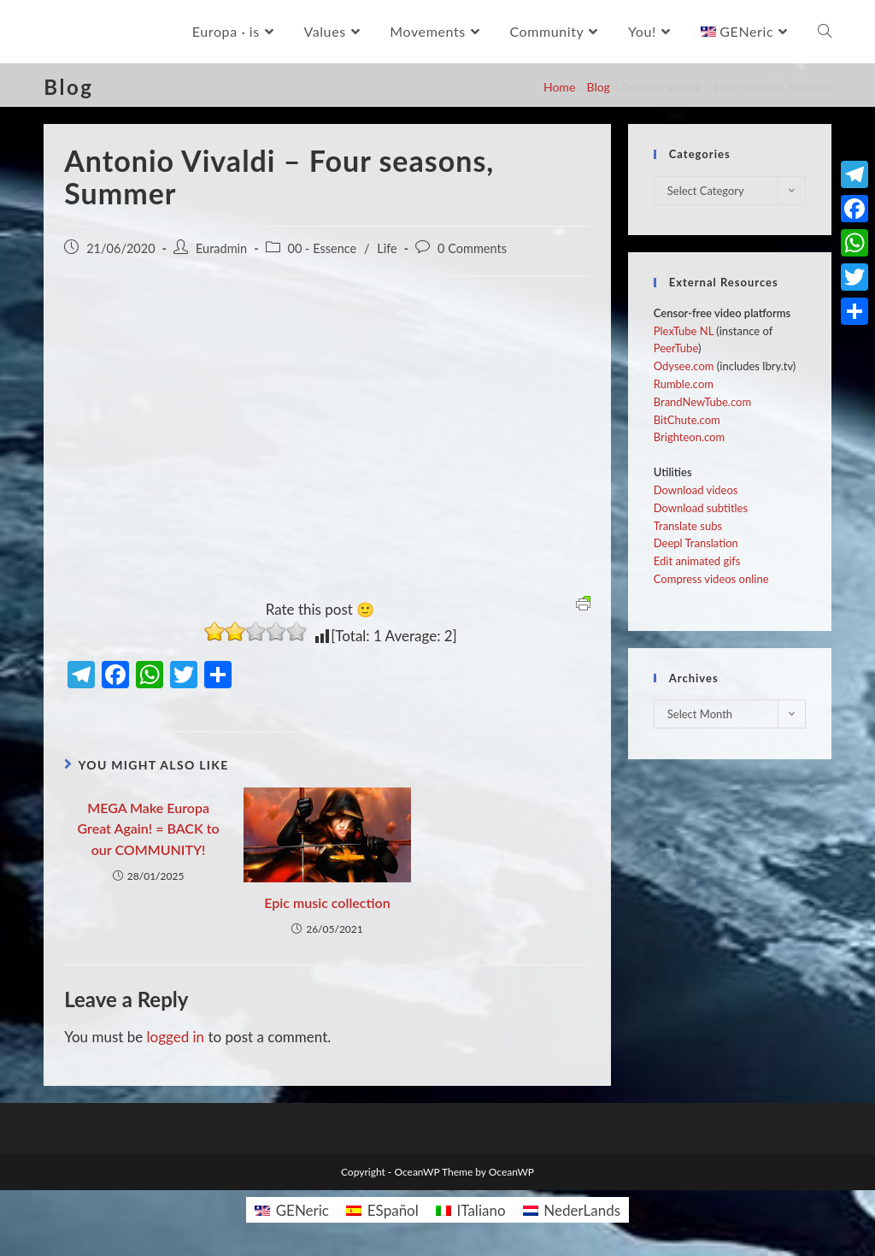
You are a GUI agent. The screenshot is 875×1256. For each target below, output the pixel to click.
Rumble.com (684, 384)
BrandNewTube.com (702, 402)
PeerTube (676, 348)
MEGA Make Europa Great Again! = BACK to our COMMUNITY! (149, 830)
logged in (176, 1038)
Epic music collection (327, 903)
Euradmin (221, 248)
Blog (597, 87)
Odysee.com (684, 366)
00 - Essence (322, 248)
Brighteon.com (689, 437)
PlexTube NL (684, 331)
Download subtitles (701, 508)
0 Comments (472, 248)
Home (559, 87)
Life (386, 248)
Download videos (696, 490)
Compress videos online (711, 579)
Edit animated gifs (697, 561)
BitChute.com (687, 420)
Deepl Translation (696, 543)
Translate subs (688, 526)
